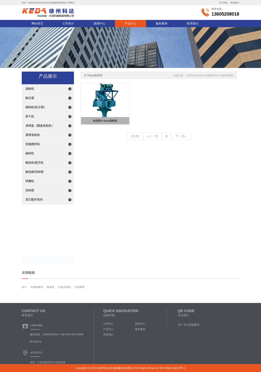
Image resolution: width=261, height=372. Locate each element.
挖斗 (24, 298)
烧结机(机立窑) (35, 112)
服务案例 (161, 23)
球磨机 (29, 186)
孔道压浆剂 (64, 298)
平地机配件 (36, 298)
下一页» (181, 136)
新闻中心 (99, 23)
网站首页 (37, 23)
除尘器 (29, 103)
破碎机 (29, 158)
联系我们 (192, 23)
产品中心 (130, 23)
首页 (189, 75)
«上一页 (152, 136)
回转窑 (29, 195)
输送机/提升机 (34, 167)
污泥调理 (79, 298)
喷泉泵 (50, 298)
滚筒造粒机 (32, 140)
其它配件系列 (34, 204)
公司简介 (68, 23)
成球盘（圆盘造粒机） (39, 130)
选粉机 (29, 93)
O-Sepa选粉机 (225, 75)
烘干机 (29, 121)
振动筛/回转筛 (34, 177)
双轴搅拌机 (32, 149)
